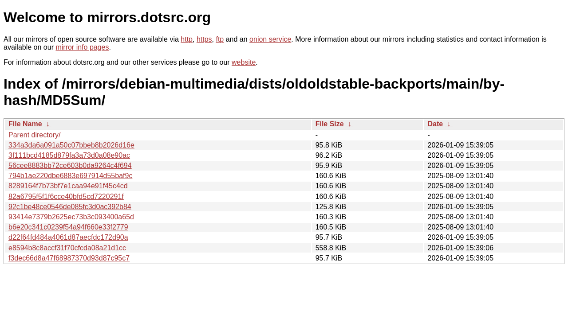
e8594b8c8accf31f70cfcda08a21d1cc (67, 248)
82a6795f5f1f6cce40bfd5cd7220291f (66, 196)
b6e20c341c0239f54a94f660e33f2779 (68, 227)
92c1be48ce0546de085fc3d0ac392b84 (69, 206)
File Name (25, 124)
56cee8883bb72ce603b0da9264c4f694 (70, 165)
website (244, 62)
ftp (220, 39)
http (187, 39)
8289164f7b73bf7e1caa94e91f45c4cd (68, 186)
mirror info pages (82, 47)
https (204, 39)
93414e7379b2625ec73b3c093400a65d (71, 217)
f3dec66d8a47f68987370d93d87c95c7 (69, 258)
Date (435, 124)
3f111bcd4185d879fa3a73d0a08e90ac (69, 155)
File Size (330, 124)
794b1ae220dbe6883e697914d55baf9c (70, 175)
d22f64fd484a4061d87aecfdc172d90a (68, 237)
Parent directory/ (34, 135)
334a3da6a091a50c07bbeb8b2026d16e (71, 145)
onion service (270, 39)
